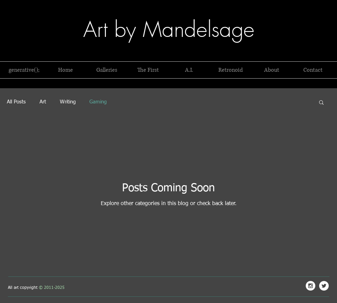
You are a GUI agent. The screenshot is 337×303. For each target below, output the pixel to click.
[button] (24, 70)
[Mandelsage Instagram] (310, 286)
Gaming (98, 101)
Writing (68, 101)
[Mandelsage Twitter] (324, 286)
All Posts (16, 101)
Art (43, 101)
